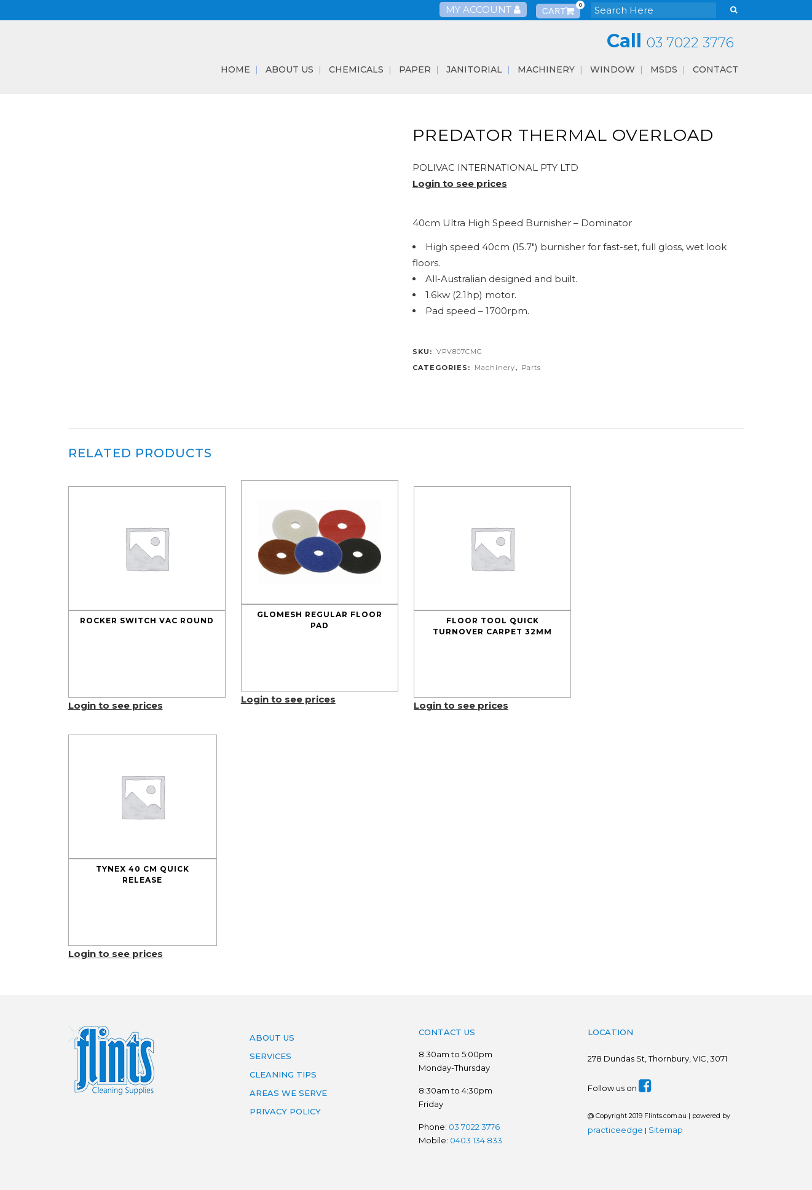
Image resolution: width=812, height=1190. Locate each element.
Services (270, 1056)
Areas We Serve (288, 1093)
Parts (531, 367)
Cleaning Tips (283, 1074)
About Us (272, 1037)
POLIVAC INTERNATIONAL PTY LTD (495, 167)
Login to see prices (459, 183)
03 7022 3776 (690, 42)
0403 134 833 (476, 1140)
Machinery (495, 367)
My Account (483, 9)
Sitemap (665, 1130)
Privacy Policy (285, 1111)
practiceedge (615, 1130)
